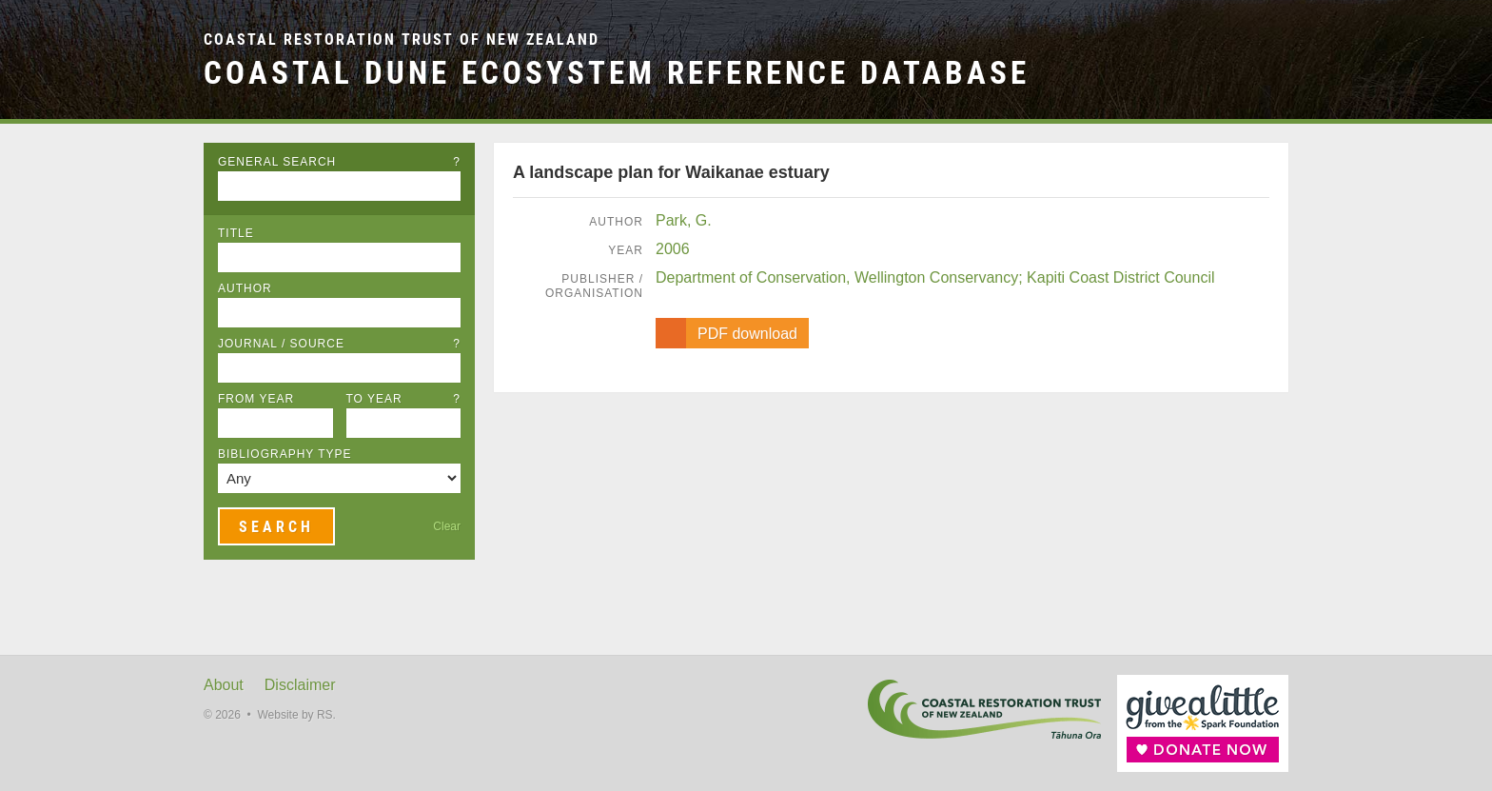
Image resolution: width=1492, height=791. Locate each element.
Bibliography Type (285, 454)
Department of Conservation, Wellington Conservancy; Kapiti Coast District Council (935, 277)
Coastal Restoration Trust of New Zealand (401, 39)
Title (236, 233)
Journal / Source (339, 343)
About (224, 685)
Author (245, 288)
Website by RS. (296, 715)
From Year (256, 398)
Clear (447, 526)
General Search (339, 161)
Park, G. (684, 220)
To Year (403, 398)
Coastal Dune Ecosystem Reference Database (617, 72)
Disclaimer (300, 685)
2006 (673, 249)
